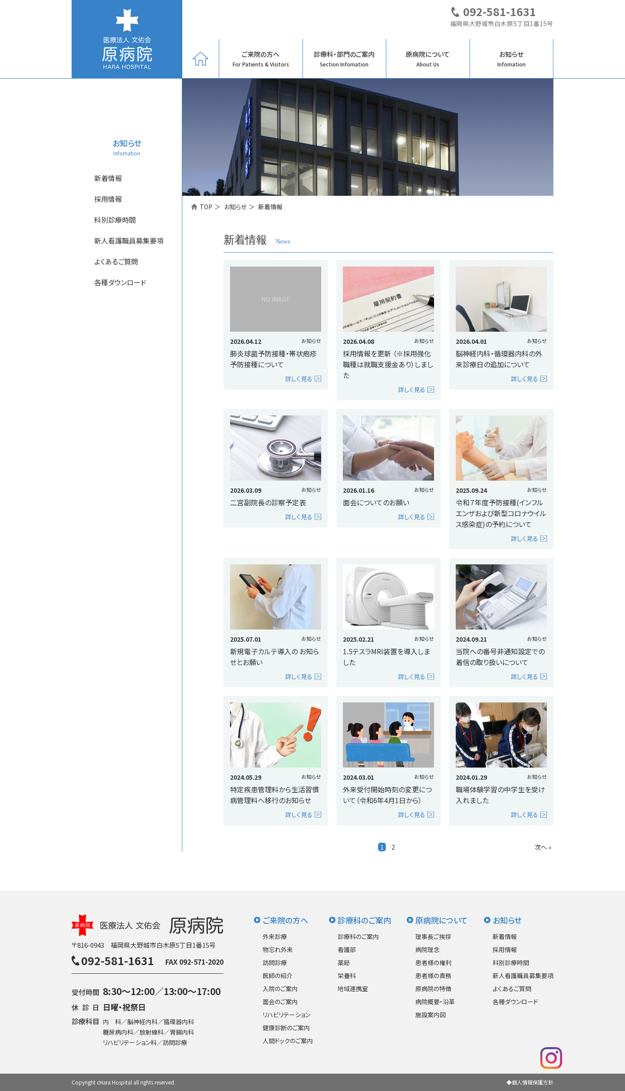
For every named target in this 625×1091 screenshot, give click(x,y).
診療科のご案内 (364, 920)
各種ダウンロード (120, 282)
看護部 (347, 949)
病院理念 (427, 949)
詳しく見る (298, 378)
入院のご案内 (280, 988)
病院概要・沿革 (435, 1001)
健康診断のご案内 (286, 1027)
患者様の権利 (433, 962)
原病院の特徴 (433, 988)
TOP (206, 206)
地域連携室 (353, 988)
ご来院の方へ (261, 58)
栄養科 (347, 975)
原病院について (428, 58)
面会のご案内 (280, 1001)
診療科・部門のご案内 (344, 58)
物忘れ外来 (278, 949)
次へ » (543, 847)
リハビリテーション (286, 1014)
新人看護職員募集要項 (129, 240)
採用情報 (108, 199)
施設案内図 (430, 1014)
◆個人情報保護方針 (530, 1082)
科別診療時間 (115, 219)
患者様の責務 (433, 975)
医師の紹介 (278, 975)
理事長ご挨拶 (433, 936)
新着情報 (108, 178)
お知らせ (511, 58)
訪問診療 (275, 962)
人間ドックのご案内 (288, 1040)
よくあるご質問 (116, 261)
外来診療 (275, 936)
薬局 (344, 962)
